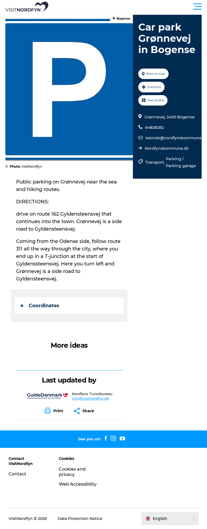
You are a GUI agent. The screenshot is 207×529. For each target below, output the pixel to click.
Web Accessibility (78, 484)
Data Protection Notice (80, 518)
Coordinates (39, 306)
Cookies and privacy (72, 472)
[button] (128, 6)
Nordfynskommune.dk (167, 148)
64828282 (154, 127)
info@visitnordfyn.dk (90, 398)
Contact (17, 474)
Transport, (155, 162)
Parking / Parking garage (181, 162)
